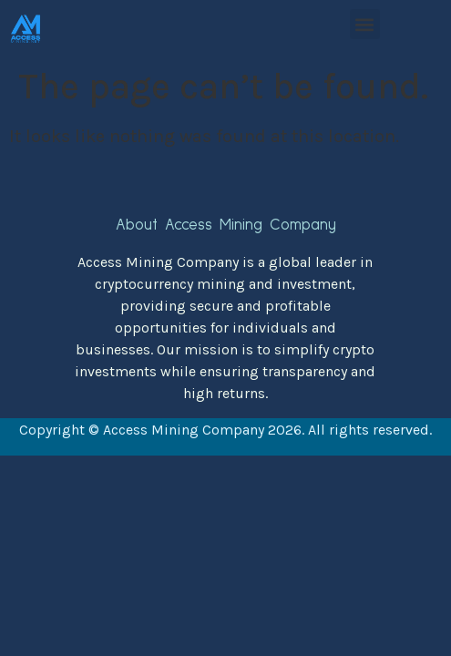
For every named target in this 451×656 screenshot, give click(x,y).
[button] (365, 24)
